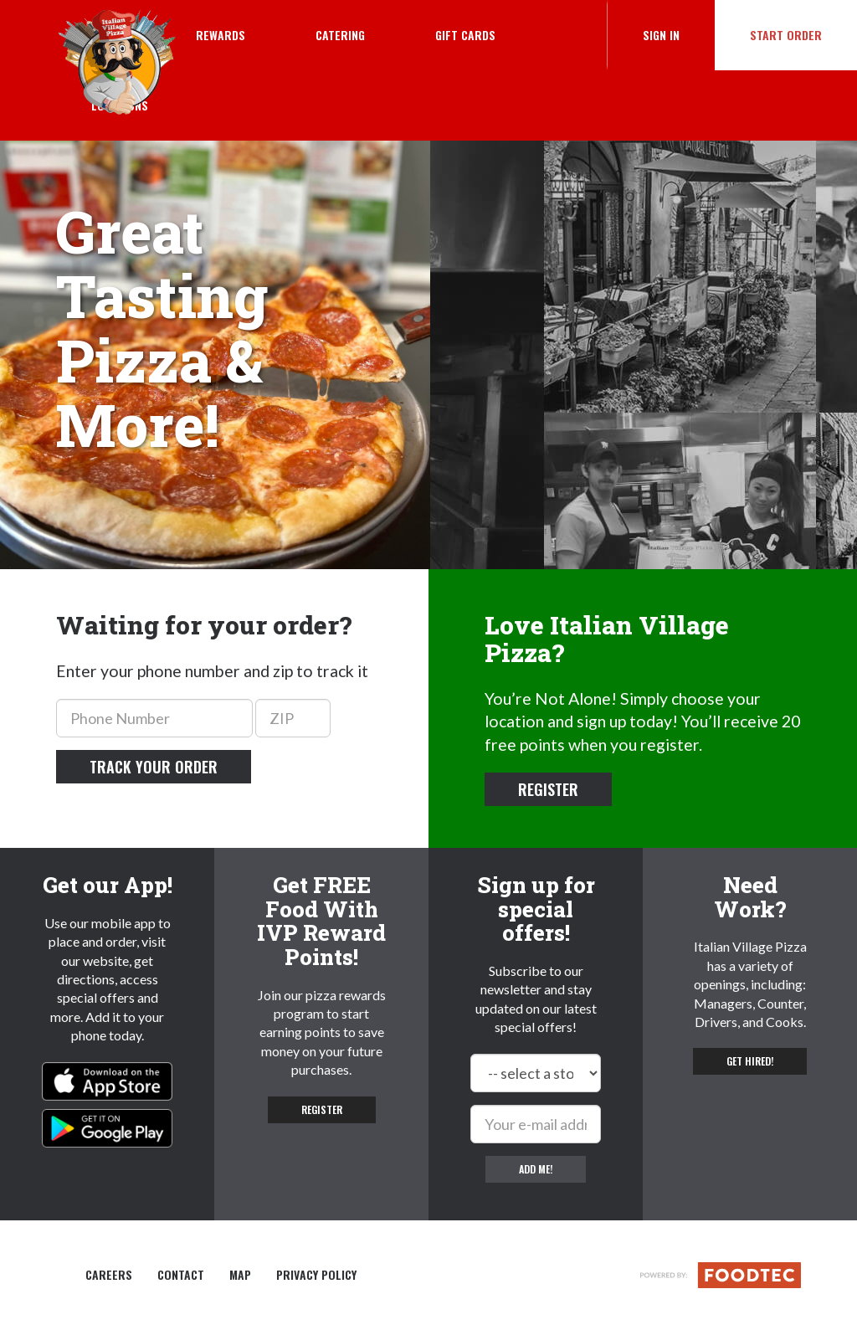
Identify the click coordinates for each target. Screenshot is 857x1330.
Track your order (154, 767)
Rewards (220, 35)
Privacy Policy (316, 1274)
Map (240, 1274)
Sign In (679, 34)
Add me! (535, 1169)
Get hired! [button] (749, 1061)
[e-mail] (535, 1124)
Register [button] (548, 789)
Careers (108, 1274)
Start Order (786, 35)
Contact (180, 1274)
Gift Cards (465, 35)
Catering (340, 35)
